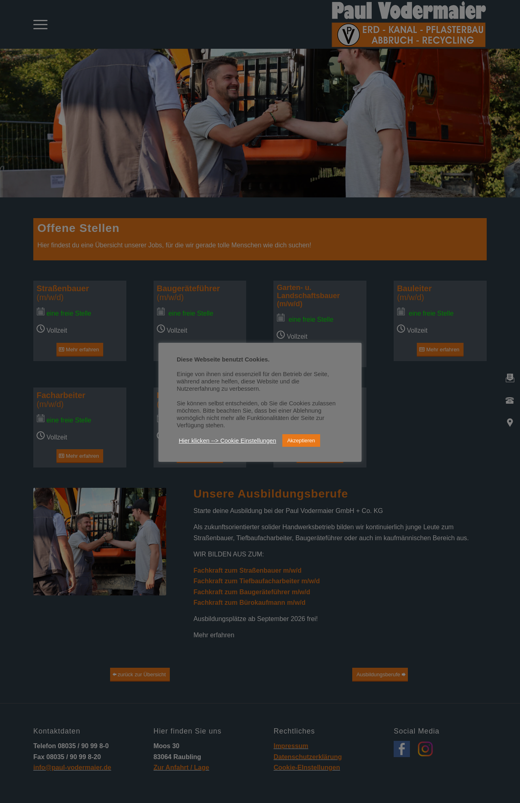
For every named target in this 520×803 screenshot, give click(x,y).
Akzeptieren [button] (301, 440)
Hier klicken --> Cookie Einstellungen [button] (227, 440)
